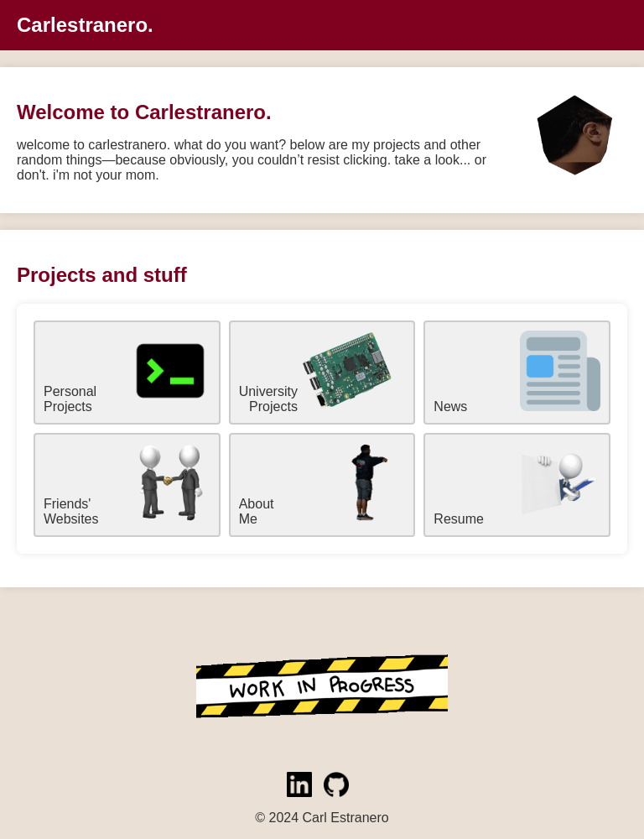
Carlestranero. (85, 24)
